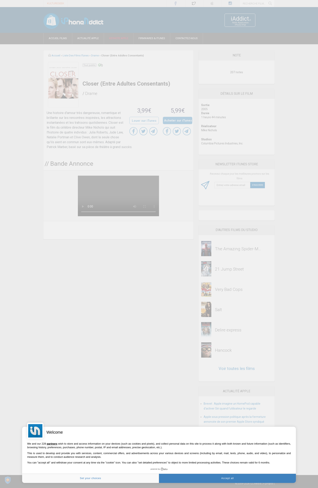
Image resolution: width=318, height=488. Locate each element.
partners (52, 443)
